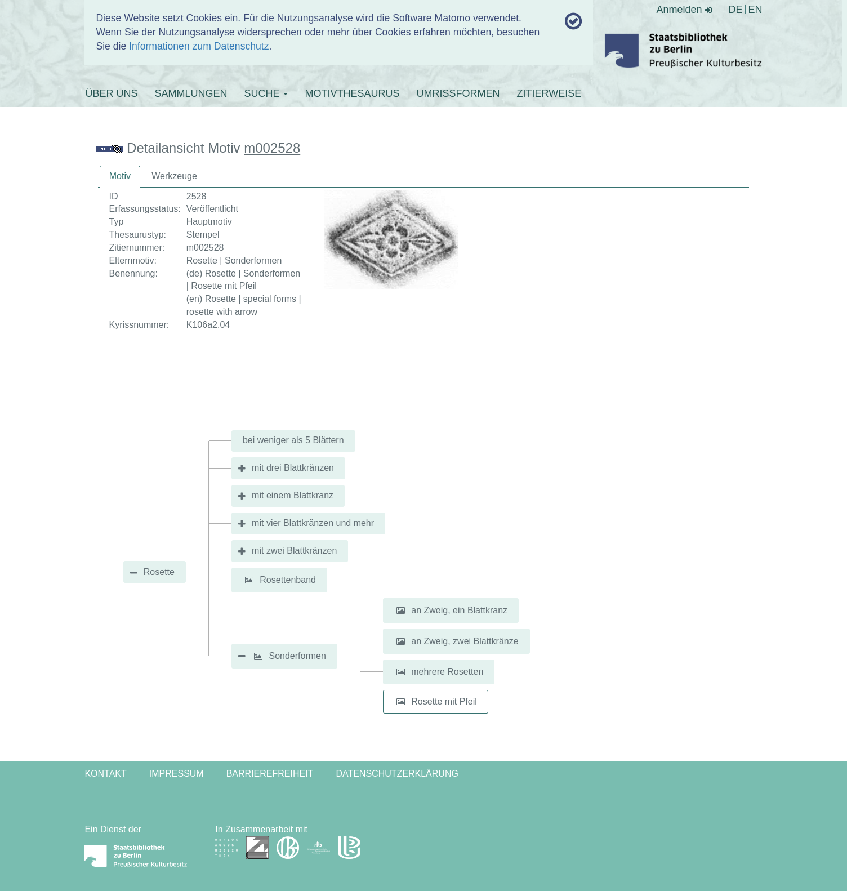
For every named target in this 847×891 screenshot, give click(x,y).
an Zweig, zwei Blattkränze (464, 641)
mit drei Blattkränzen (293, 468)
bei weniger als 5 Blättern (293, 440)
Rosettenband (288, 580)
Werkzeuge (174, 176)
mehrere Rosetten (447, 671)
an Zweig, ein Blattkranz (459, 610)
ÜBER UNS (111, 93)
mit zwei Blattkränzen (294, 550)
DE (736, 9)
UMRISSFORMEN (458, 93)
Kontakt (105, 773)
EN (755, 9)
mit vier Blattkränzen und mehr (313, 523)
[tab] (120, 177)
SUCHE (266, 93)
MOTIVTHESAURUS (352, 93)
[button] (249, 580)
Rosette (159, 572)
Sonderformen (297, 656)
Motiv (120, 176)
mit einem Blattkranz (292, 495)
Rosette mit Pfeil (443, 701)
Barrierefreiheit (270, 773)
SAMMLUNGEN (190, 93)
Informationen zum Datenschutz (199, 46)
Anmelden (684, 9)
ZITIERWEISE (548, 93)
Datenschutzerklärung (397, 773)
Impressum (176, 773)
